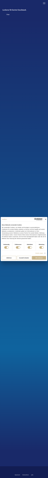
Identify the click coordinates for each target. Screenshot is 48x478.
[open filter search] (24, 14)
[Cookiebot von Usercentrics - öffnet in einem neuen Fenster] (35, 219)
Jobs (32, 475)
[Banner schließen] (45, 219)
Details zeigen (39, 253)
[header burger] (44, 3)
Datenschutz (25, 475)
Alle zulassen (39, 257)
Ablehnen (9, 257)
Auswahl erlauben (24, 257)
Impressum (17, 475)
